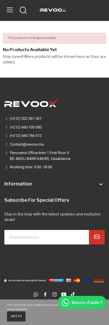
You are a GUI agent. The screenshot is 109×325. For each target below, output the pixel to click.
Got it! (16, 316)
